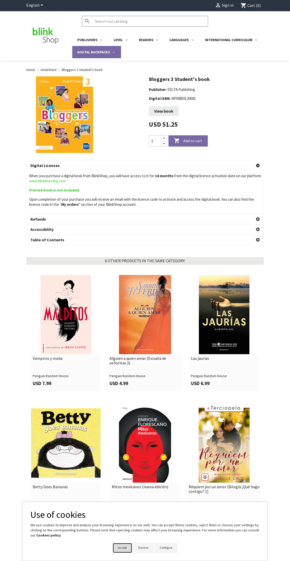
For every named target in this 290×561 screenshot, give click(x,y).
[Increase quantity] (164, 138)
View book (163, 111)
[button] (145, 165)
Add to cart (188, 141)
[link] (65, 290)
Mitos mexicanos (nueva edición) (140, 443)
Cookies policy (48, 535)
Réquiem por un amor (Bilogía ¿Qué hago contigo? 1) (224, 445)
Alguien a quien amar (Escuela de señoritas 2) (138, 317)
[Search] (145, 21)
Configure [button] (166, 548)
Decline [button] (143, 548)
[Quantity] (155, 141)
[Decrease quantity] (164, 144)
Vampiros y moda (48, 315)
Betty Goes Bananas (50, 443)
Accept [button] (122, 548)
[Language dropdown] (35, 6)
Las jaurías (200, 315)
